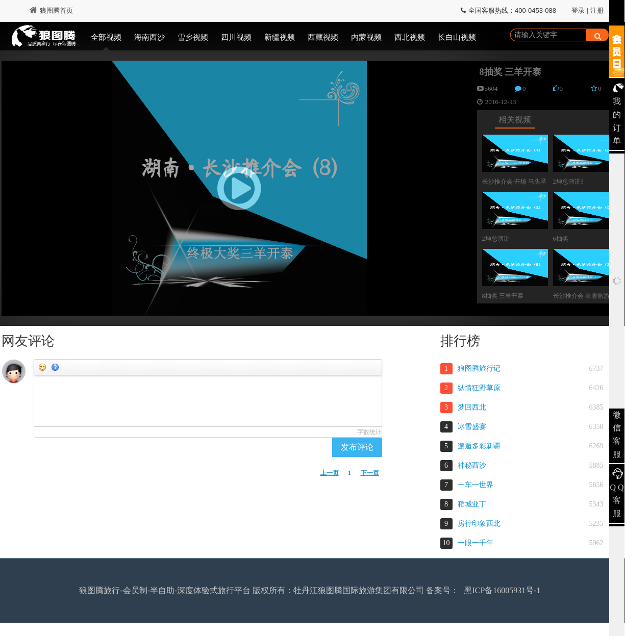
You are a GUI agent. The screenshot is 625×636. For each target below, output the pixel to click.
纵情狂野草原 (479, 388)
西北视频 (409, 37)
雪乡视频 (193, 37)
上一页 (329, 472)
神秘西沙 (472, 465)
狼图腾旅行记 (479, 368)
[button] (239, 188)
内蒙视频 (366, 37)
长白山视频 (457, 37)
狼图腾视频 (44, 37)
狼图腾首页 (51, 10)
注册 (597, 10)
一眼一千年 (475, 543)
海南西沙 (149, 37)
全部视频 (106, 37)
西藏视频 (323, 37)
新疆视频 (279, 37)
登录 (578, 10)
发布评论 (357, 447)
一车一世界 (475, 485)
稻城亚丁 (472, 504)
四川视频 (236, 37)
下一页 (370, 472)
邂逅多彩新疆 (479, 446)
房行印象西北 (479, 523)
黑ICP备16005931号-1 (502, 590)
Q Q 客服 (616, 500)
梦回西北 (472, 407)
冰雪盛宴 (472, 426)
